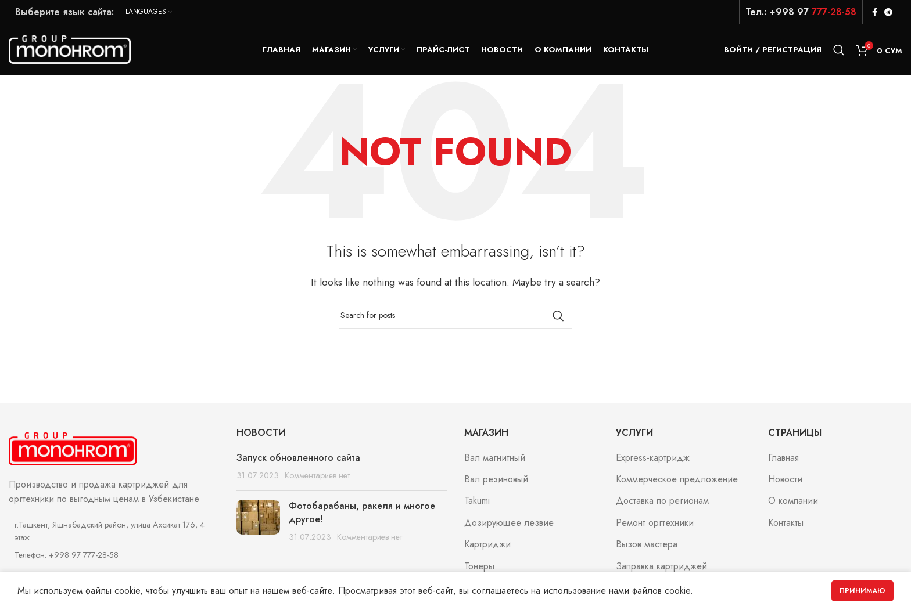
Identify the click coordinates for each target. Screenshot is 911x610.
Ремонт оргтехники (655, 524)
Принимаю (862, 591)
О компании (793, 502)
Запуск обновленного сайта (298, 458)
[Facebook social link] (875, 12)
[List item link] (114, 556)
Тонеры (479, 567)
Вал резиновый (496, 480)
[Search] (839, 50)
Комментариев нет (317, 476)
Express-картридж (653, 459)
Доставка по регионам (662, 502)
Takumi (477, 502)
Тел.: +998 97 (800, 12)
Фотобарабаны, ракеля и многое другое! (362, 514)
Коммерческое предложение (677, 480)
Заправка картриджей (661, 567)
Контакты (786, 524)
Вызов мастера (646, 545)
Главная (783, 459)
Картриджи (487, 545)
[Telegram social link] (888, 12)
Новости (785, 480)
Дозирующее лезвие (509, 524)
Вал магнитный (494, 459)
